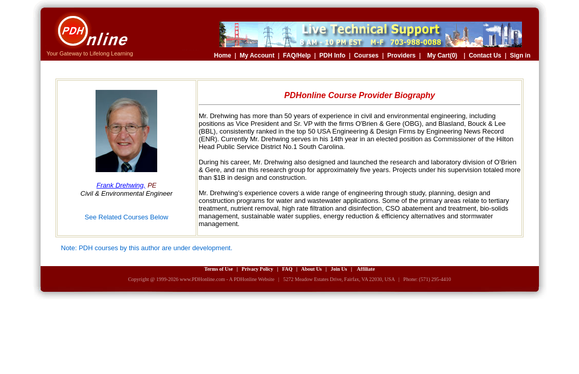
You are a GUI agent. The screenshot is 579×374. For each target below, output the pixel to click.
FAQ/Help (297, 55)
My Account (257, 55)
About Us (311, 269)
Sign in (520, 55)
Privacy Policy (257, 269)
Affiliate (366, 269)
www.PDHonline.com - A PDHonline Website (227, 279)
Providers (401, 55)
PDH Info (333, 55)
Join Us (338, 269)
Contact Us (485, 55)
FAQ (287, 269)
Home (222, 55)
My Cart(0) (442, 55)
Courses (366, 55)
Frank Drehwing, (121, 185)
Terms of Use (218, 269)
